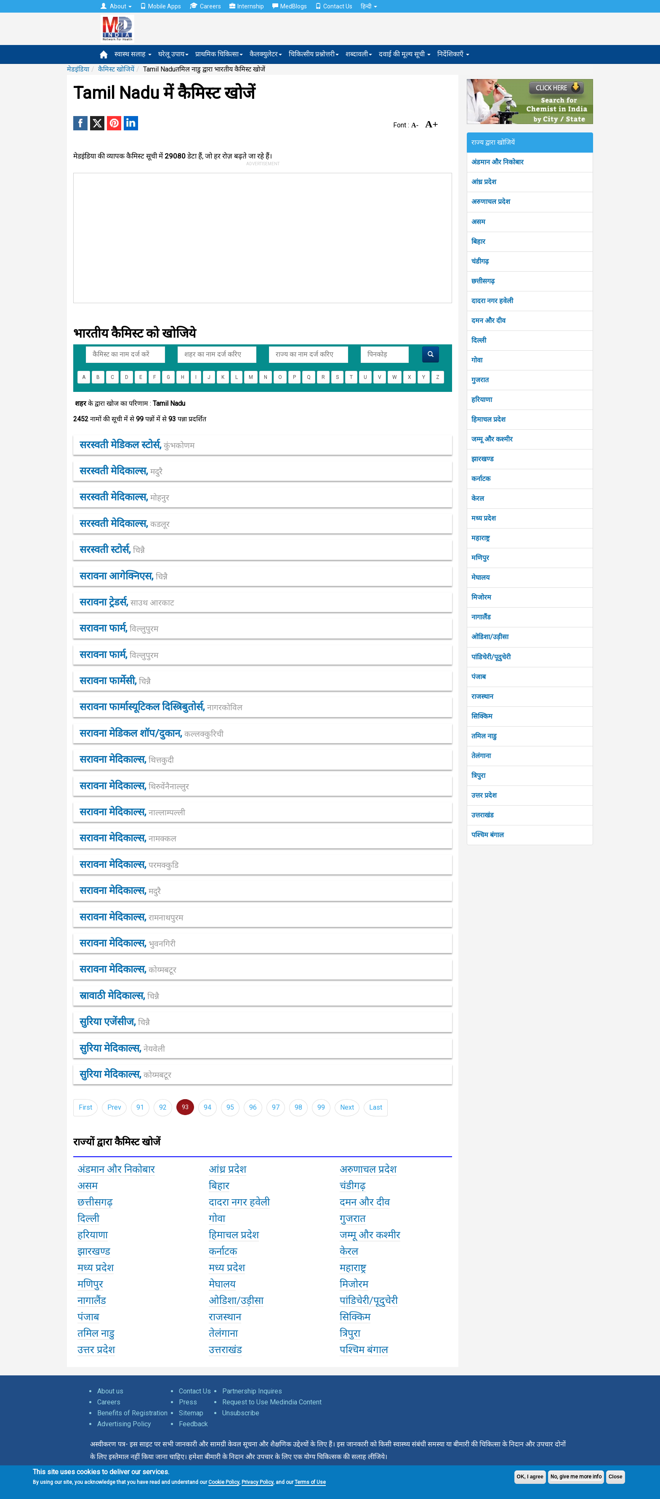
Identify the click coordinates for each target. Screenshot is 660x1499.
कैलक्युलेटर (266, 54)
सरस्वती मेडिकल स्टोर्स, (137, 445)
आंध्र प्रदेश (483, 182)
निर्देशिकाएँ (453, 54)
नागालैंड (481, 617)
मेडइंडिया (78, 69)
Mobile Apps (160, 6)
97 (275, 1107)
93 (185, 1107)
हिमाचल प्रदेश (488, 419)
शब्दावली (359, 54)
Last (375, 1107)
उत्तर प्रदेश (484, 795)
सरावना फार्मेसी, (115, 681)
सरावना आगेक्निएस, (124, 576)
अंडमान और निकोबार (497, 162)
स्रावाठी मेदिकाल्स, (119, 996)
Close (616, 1477)
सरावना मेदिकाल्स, (127, 759)
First (85, 1107)
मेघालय (480, 578)
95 (230, 1107)
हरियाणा (481, 400)
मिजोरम (481, 597)
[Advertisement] (259, 236)
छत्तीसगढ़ (483, 281)
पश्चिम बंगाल (487, 835)
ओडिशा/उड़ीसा (489, 637)
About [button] (116, 6)
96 (253, 1107)
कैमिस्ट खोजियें (116, 69)
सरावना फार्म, (119, 628)
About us (110, 1391)
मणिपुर (480, 558)
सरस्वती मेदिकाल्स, (121, 471)
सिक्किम (481, 716)
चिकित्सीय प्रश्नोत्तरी (314, 54)
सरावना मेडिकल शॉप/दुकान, (152, 733)
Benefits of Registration (132, 1413)
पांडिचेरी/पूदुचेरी (491, 657)
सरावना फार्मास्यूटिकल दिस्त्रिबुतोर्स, (161, 707)
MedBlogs (289, 6)
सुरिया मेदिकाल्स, (122, 1048)
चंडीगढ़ (480, 261)
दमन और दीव (488, 321)
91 (140, 1107)
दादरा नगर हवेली (492, 301)
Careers (205, 6)
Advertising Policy (124, 1424)
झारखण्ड (482, 459)
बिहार (478, 242)
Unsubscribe (240, 1413)
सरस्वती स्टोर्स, (112, 549)
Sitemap (191, 1413)
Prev (114, 1107)
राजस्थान (482, 697)
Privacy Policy (257, 1482)
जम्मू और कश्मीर (492, 439)
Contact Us (333, 6)
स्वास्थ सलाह (133, 54)
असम (478, 222)
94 (207, 1107)
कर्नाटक (480, 479)
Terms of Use (310, 1482)
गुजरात (480, 380)
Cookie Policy (223, 1482)
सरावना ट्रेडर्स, (127, 602)
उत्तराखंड (482, 815)
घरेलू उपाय (173, 54)
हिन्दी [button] (369, 6)
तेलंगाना (481, 756)
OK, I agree (530, 1477)
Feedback (193, 1424)
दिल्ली (478, 340)
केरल (477, 498)
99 (321, 1107)
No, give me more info (576, 1477)
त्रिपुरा (478, 776)
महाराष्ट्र (480, 538)
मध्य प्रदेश (483, 518)
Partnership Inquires (252, 1391)
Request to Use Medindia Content (272, 1402)
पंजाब (478, 677)
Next (347, 1107)
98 (298, 1107)
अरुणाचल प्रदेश (490, 202)
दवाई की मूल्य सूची (405, 54)
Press (188, 1402)
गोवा (476, 360)
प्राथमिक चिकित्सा (219, 54)
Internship (246, 6)
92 (163, 1107)
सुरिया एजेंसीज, (115, 1022)
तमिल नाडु (484, 736)
